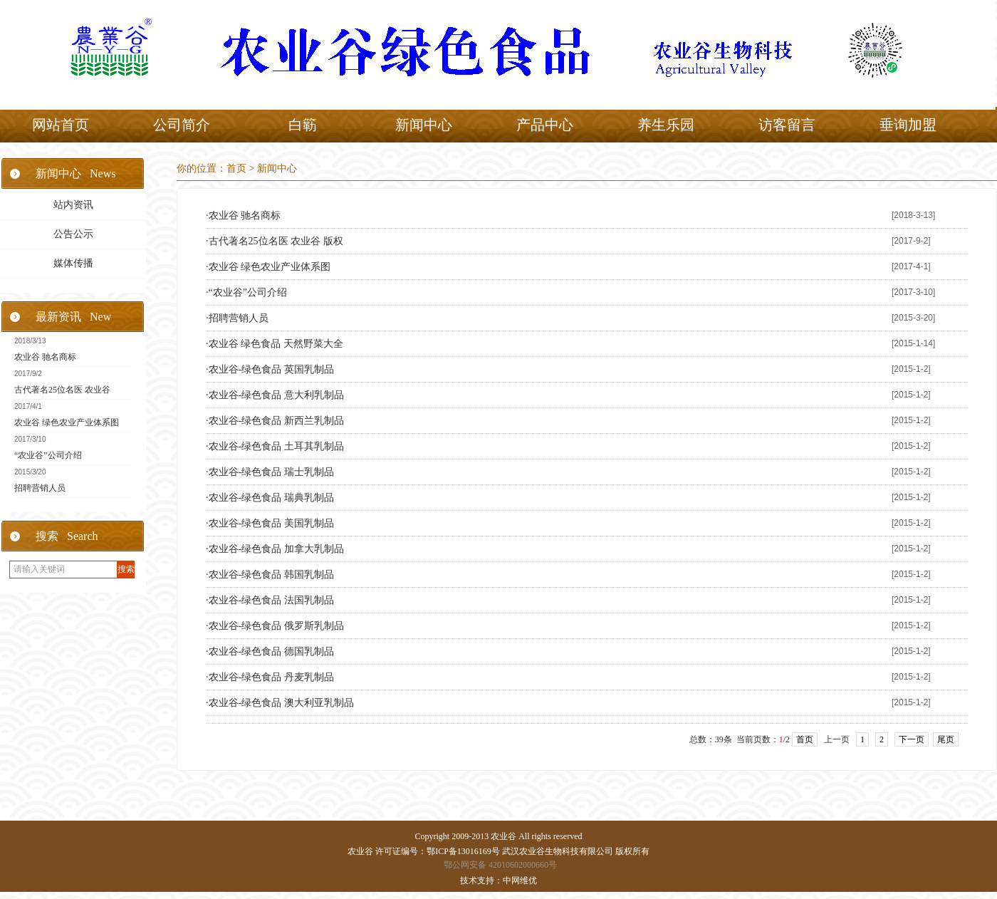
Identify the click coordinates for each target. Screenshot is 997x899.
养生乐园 (665, 124)
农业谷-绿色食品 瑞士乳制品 (271, 472)
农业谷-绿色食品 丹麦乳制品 (271, 677)
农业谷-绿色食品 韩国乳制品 (271, 574)
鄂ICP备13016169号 (463, 851)
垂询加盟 (907, 124)
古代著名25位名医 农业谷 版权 (276, 241)
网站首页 (60, 124)
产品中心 (544, 124)
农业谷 (503, 836)
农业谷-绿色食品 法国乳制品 (271, 600)
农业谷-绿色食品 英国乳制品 (271, 369)
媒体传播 (73, 263)
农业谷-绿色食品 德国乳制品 (271, 651)
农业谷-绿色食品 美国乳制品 (271, 523)
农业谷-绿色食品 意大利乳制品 (276, 395)
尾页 (945, 739)
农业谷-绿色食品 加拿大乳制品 (276, 549)
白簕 (302, 124)
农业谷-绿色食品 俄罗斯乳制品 (276, 625)
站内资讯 (73, 204)
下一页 (911, 739)
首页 (236, 168)
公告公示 (73, 234)
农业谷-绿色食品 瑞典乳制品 (271, 497)
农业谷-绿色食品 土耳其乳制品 (276, 446)
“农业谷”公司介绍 (48, 455)
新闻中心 (423, 124)
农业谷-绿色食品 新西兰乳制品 (276, 420)
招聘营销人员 (40, 488)
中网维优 (520, 880)
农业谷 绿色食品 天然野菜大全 (276, 343)
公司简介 (181, 124)
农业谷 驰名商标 (45, 357)
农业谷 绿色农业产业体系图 (66, 422)
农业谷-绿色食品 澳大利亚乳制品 (281, 702)
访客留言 (786, 124)
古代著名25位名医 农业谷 (62, 390)
